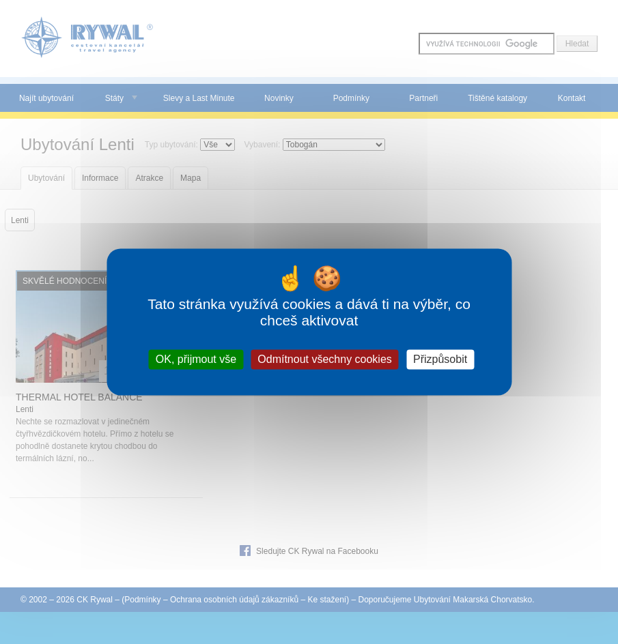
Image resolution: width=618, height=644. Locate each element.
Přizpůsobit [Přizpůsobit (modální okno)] (440, 359)
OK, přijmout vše (196, 359)
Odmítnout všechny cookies (324, 359)
